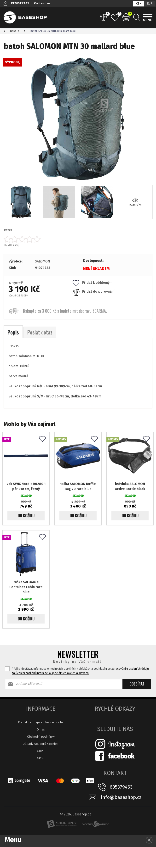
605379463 (121, 787)
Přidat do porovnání (94, 292)
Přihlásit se (42, 3)
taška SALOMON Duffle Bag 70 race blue (78, 486)
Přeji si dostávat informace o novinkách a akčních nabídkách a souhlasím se (80, 671)
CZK (138, 3)
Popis (13, 332)
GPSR (41, 758)
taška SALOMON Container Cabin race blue (26, 587)
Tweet (8, 230)
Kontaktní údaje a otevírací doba (41, 722)
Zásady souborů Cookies (40, 744)
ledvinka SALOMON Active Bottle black (130, 486)
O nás (41, 729)
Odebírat (136, 684)
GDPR (41, 751)
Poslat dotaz (39, 332)
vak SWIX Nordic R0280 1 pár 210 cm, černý (26, 486)
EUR (149, 3)
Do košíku (26, 515)
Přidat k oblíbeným (92, 283)
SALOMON (42, 261)
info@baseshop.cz (121, 797)
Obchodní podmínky (41, 736)
